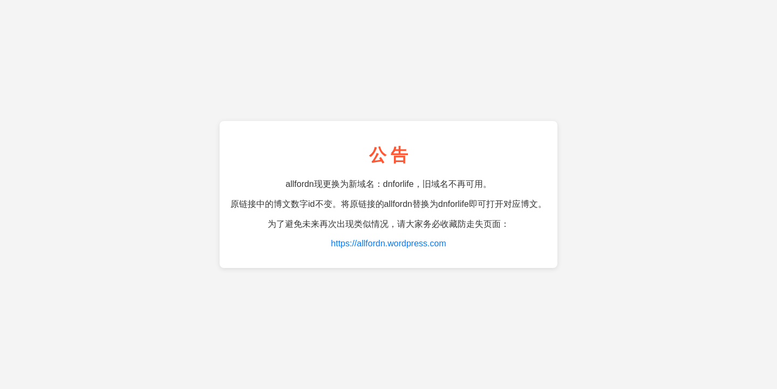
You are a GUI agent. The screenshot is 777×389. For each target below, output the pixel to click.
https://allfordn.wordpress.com (388, 243)
